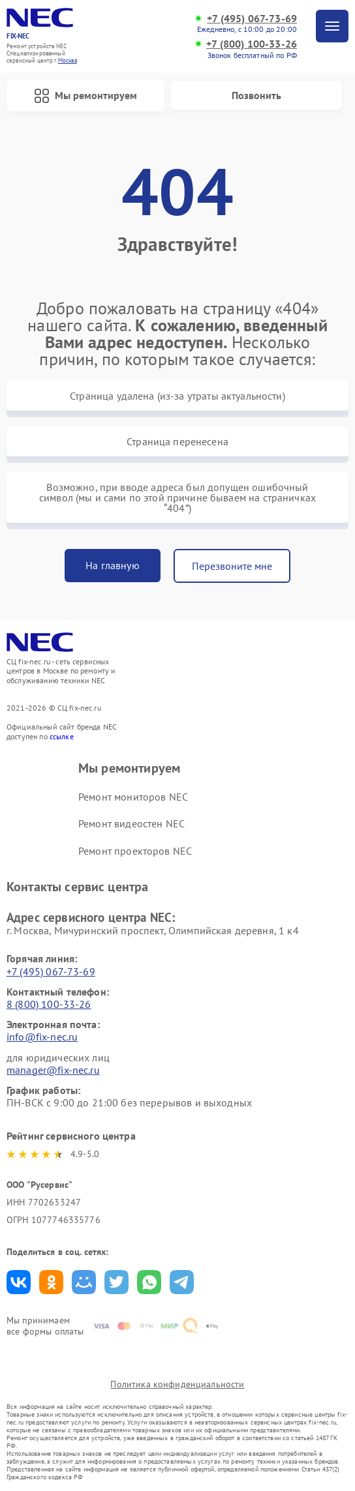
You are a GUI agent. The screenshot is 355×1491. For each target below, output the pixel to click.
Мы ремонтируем (85, 96)
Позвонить (256, 95)
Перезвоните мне (232, 565)
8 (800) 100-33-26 (49, 1004)
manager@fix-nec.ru (53, 1069)
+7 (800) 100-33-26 (251, 44)
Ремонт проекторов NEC (135, 850)
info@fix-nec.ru (42, 1036)
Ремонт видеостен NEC (131, 823)
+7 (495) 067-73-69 (252, 18)
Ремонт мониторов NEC (133, 796)
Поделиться (19, 1282)
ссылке (62, 736)
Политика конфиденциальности (177, 1384)
